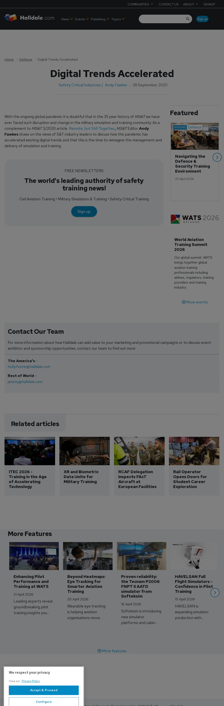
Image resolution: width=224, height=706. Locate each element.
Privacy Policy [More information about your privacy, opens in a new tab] (31, 694)
